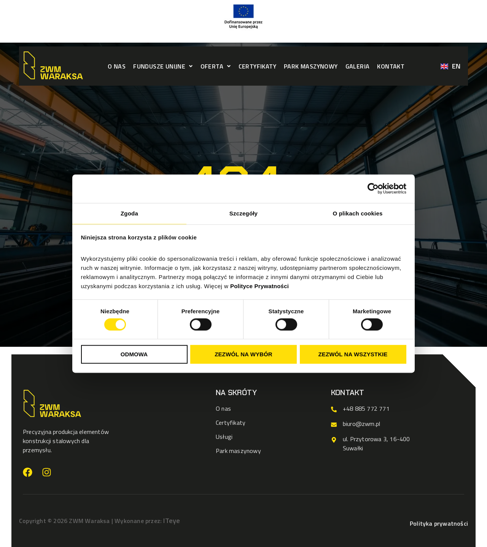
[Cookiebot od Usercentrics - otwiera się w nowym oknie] (373, 188)
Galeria (357, 66)
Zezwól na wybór (243, 354)
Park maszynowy (311, 66)
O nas (117, 66)
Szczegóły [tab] (243, 213)
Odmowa (134, 354)
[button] (162, 66)
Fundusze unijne (163, 66)
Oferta (216, 66)
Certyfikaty (257, 66)
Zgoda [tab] (129, 213)
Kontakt (390, 66)
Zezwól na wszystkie (353, 354)
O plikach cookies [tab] (358, 213)
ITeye (171, 520)
